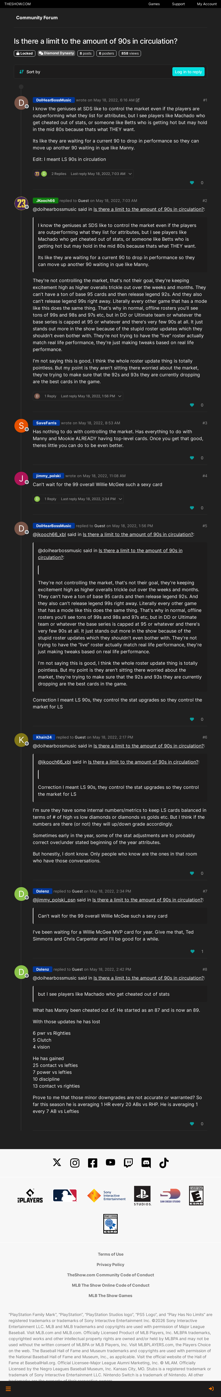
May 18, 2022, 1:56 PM (132, 525)
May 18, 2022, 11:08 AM (104, 475)
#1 (205, 100)
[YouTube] (110, 1163)
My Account (207, 4)
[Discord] (146, 1163)
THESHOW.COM (17, 4)
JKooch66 (45, 200)
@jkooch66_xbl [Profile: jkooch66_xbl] (49, 534)
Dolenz (42, 891)
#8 (205, 969)
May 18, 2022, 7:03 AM (116, 200)
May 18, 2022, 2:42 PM (110, 969)
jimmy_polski (48, 475)
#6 (205, 737)
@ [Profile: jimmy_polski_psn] (54, 900)
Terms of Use (110, 1254)
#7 (205, 891)
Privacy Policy (110, 1264)
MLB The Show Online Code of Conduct (110, 1285)
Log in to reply (188, 71)
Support (178, 4)
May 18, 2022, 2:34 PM (110, 891)
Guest (83, 200)
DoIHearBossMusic (53, 100)
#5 (205, 525)
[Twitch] (128, 1163)
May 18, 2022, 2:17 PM (113, 737)
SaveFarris (46, 423)
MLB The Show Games (110, 1295)
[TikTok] (164, 1163)
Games (154, 4)
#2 (205, 200)
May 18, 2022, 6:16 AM (114, 100)
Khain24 (44, 737)
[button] (8, 1389)
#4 (205, 475)
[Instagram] (74, 1163)
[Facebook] (92, 1163)
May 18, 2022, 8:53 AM (99, 423)
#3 (205, 423)
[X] (57, 1163)
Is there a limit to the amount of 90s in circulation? (149, 209)
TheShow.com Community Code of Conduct (110, 1274)
